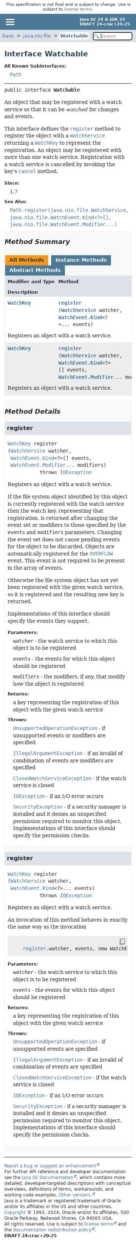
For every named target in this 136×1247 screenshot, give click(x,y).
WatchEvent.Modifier (86, 377)
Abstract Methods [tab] (35, 270)
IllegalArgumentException (48, 753)
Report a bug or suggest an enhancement (50, 1165)
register (70, 303)
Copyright (15, 1212)
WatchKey (19, 303)
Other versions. (75, 1195)
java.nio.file (37, 36)
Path (15, 74)
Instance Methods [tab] (81, 260)
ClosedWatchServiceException (52, 778)
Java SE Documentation (47, 1177)
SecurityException (37, 807)
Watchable (74, 36)
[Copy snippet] (116, 941)
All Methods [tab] (26, 260)
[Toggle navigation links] (10, 22)
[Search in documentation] (113, 36)
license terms (78, 9)
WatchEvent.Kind (80, 317)
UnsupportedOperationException (55, 728)
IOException (76, 472)
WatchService (78, 310)
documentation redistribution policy (52, 1229)
